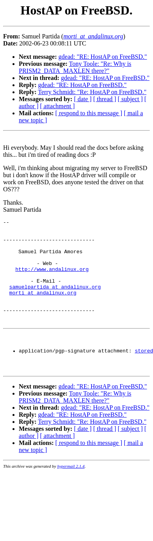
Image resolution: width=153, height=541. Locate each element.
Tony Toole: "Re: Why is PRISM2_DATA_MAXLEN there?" (75, 67)
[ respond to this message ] (88, 113)
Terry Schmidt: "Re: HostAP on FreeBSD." (92, 92)
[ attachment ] (57, 106)
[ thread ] (104, 99)
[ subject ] (130, 99)
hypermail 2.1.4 (71, 493)
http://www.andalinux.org (51, 279)
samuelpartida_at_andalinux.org (55, 300)
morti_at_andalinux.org (43, 307)
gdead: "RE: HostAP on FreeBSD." (102, 56)
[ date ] (83, 99)
